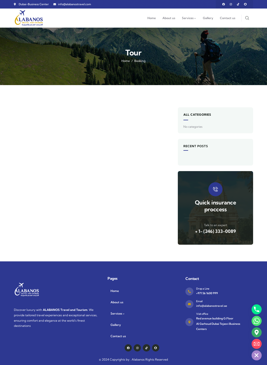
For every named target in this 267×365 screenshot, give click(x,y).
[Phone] (257, 309)
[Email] (257, 344)
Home (125, 61)
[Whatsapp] (257, 321)
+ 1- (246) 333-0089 (215, 231)
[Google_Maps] (257, 332)
